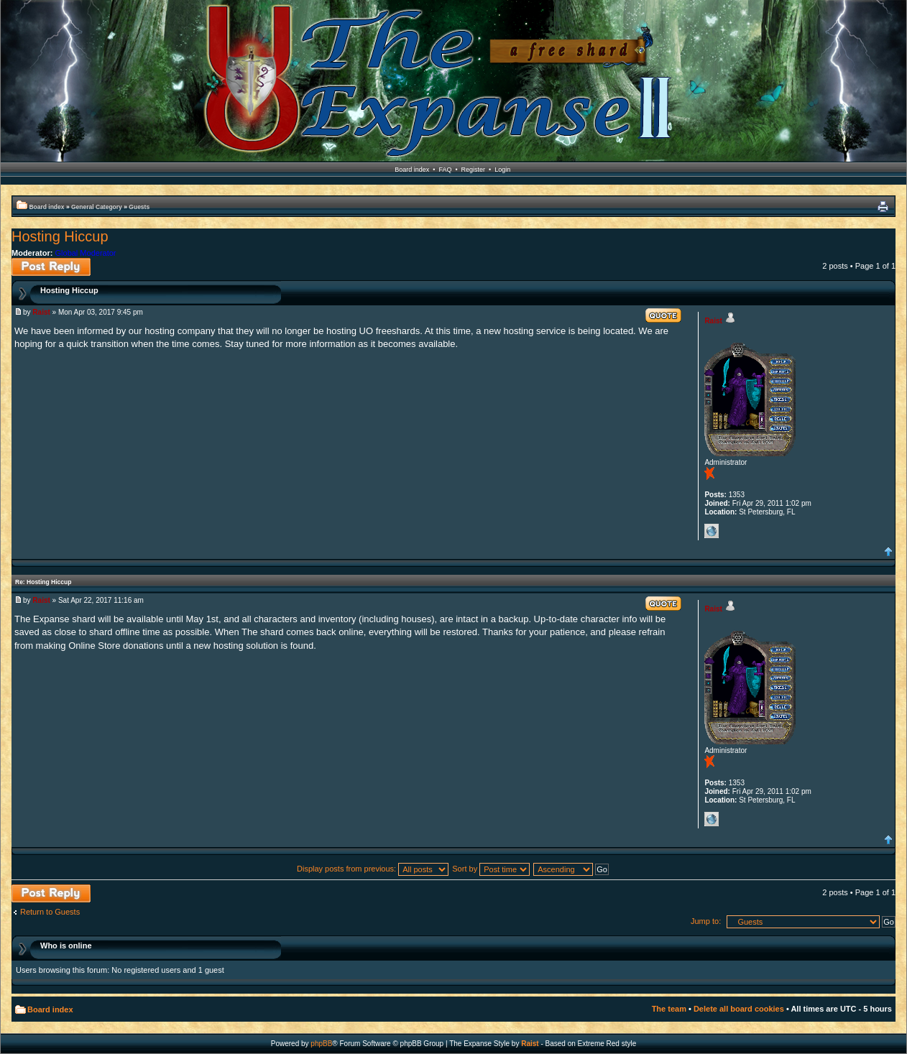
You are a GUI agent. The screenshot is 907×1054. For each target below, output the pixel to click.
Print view (882, 206)
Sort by (491, 868)
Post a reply (51, 267)
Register (473, 169)
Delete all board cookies (739, 1008)
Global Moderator (85, 253)
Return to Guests (50, 911)
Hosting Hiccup (60, 236)
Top (888, 551)
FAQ (444, 169)
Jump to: (706, 921)
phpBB (321, 1044)
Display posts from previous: (372, 868)
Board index (412, 169)
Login (502, 169)
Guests (139, 207)
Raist (41, 312)
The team (669, 1008)
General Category (96, 207)
